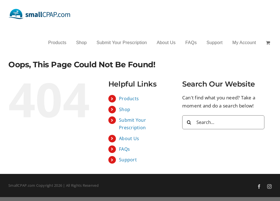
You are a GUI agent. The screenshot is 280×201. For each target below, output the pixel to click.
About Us (129, 138)
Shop (124, 109)
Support (128, 160)
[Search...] (223, 122)
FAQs (124, 149)
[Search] (189, 122)
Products (129, 98)
